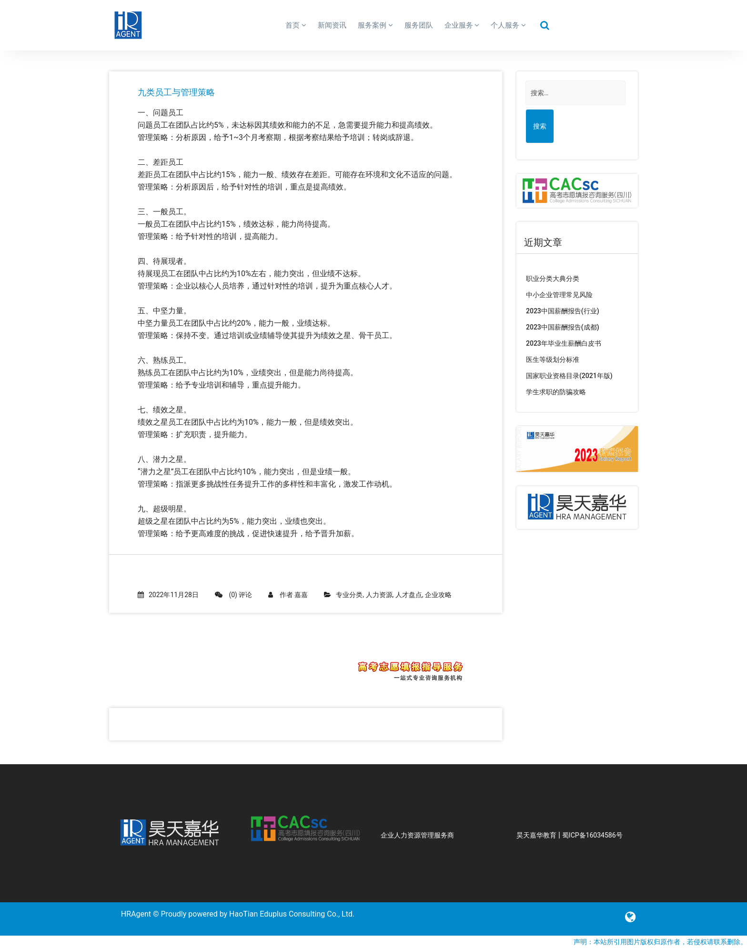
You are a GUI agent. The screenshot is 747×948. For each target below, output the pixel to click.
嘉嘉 (301, 595)
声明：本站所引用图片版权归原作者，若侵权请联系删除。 (660, 942)
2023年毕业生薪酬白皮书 (563, 343)
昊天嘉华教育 (536, 835)
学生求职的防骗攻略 (556, 392)
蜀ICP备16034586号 (592, 835)
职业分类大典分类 (552, 278)
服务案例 (375, 25)
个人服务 (508, 25)
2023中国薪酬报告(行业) (562, 311)
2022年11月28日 (168, 595)
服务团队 (418, 25)
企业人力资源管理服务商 (417, 835)
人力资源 (379, 595)
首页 (295, 25)
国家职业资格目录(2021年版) (569, 375)
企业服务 (462, 25)
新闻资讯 (332, 25)
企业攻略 (438, 595)
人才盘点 (408, 595)
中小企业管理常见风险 (559, 295)
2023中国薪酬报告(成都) (562, 327)
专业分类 (349, 595)
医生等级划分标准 (552, 359)
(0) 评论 (233, 595)
